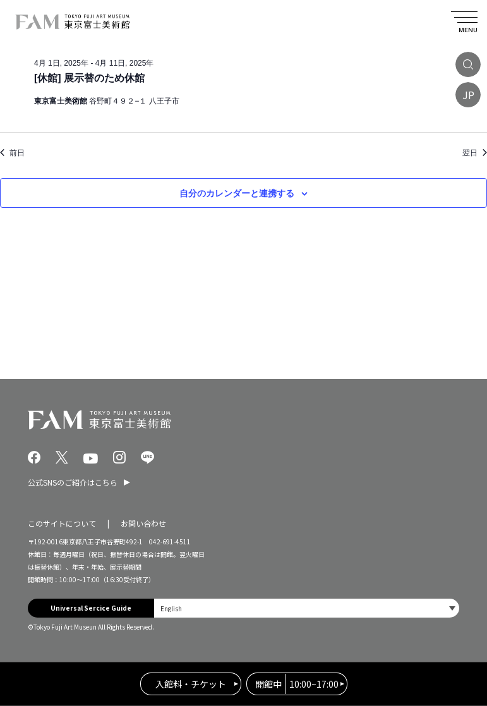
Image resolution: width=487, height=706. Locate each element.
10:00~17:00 (297, 684)
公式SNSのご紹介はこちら (72, 482)
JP (468, 94)
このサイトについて (62, 523)
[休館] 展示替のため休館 (89, 78)
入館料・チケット (190, 684)
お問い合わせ (143, 523)
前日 (12, 152)
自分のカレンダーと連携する (236, 193)
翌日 (474, 152)
